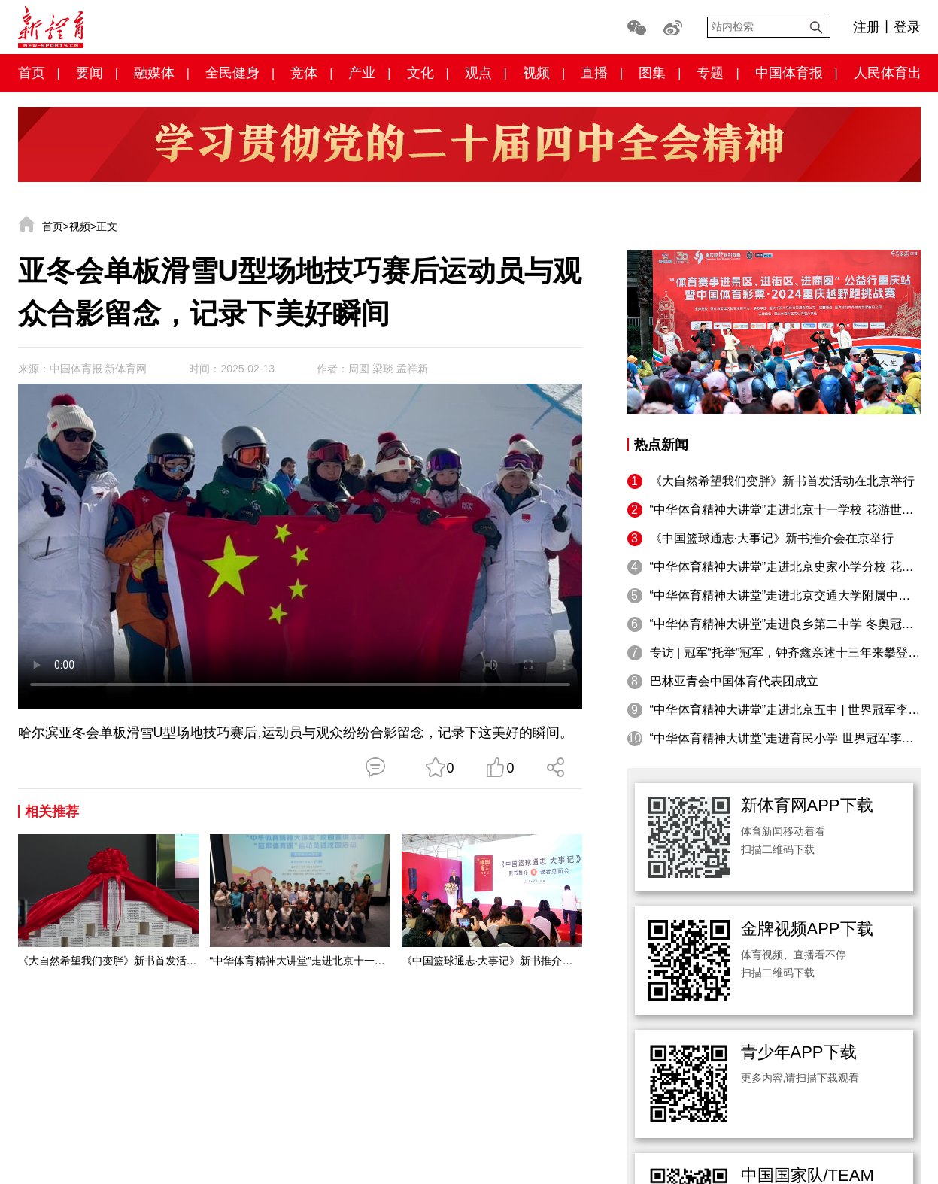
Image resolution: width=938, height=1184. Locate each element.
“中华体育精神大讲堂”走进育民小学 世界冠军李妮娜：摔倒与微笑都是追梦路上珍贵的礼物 (785, 738)
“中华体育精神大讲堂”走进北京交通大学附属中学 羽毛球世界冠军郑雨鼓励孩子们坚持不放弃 (785, 595)
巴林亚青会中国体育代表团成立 (734, 681)
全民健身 (232, 72)
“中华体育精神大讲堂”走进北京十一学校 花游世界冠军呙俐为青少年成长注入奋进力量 (300, 961)
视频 (536, 72)
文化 (420, 72)
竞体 (303, 72)
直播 (594, 72)
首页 (31, 72)
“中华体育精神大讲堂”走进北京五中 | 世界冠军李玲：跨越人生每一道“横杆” (785, 709)
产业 (361, 72)
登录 (907, 27)
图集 (652, 72)
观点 (478, 72)
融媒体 (154, 72)
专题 (710, 72)
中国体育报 (789, 72)
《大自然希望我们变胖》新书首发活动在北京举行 (108, 961)
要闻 (89, 72)
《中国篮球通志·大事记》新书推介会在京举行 (492, 961)
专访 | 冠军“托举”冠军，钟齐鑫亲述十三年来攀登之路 (785, 652)
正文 (106, 226)
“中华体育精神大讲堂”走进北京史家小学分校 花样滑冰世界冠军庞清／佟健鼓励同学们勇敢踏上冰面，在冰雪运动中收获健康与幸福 (785, 566)
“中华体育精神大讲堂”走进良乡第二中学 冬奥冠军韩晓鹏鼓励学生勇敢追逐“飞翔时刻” (785, 624)
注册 (866, 27)
